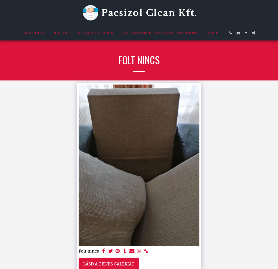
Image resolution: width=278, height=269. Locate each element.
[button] (230, 33)
